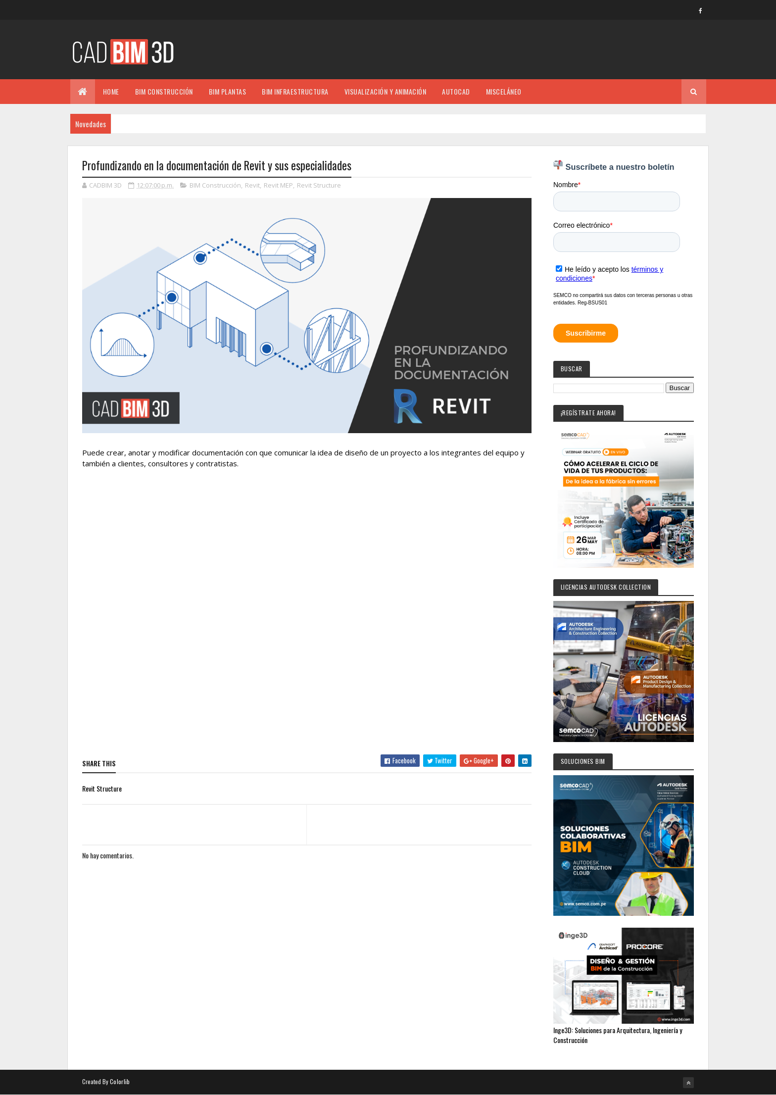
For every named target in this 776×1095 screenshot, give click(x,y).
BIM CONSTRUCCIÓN (164, 91)
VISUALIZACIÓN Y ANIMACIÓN (385, 91)
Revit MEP (278, 185)
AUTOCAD (456, 91)
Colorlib (120, 1081)
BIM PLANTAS (227, 91)
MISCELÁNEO (504, 91)
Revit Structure (319, 185)
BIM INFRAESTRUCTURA (295, 91)
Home (111, 91)
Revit (252, 185)
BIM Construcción (215, 185)
